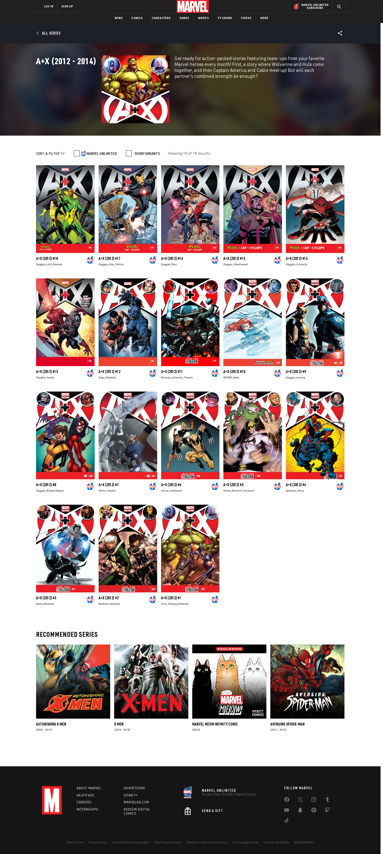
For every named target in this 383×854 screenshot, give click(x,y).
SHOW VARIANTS (147, 171)
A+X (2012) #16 (172, 276)
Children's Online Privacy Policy (207, 842)
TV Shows (225, 18)
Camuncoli (176, 509)
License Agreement (246, 842)
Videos (246, 18)
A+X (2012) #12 (109, 390)
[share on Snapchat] (300, 811)
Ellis (164, 622)
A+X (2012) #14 (297, 276)
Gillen (227, 509)
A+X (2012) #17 (109, 276)
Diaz (111, 283)
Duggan (40, 283)
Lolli (49, 283)
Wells (102, 509)
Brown (50, 509)
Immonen (183, 622)
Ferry (301, 509)
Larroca (300, 396)
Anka (236, 396)
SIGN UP (67, 6)
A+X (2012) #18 (47, 276)
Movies (203, 18)
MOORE (227, 396)
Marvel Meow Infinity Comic (215, 742)
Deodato (111, 396)
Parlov (120, 283)
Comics (137, 18)
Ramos (59, 509)
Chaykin (40, 396)
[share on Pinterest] (313, 811)
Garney (172, 622)
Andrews (291, 509)
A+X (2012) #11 (172, 390)
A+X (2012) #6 (171, 503)
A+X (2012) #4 (296, 503)
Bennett (237, 509)
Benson (165, 396)
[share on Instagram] (313, 800)
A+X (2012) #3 (46, 616)
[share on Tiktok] (286, 821)
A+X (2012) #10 (234, 390)
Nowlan (57, 283)
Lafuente (301, 283)
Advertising (134, 788)
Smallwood (241, 283)
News (119, 18)
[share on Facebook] (286, 800)
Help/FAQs (86, 795)
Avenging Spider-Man (287, 742)
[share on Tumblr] (327, 800)
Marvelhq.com (136, 802)
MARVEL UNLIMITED (101, 171)
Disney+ (131, 795)
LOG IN (48, 6)
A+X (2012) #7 (109, 503)
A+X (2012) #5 (233, 503)
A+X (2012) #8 (46, 503)
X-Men (119, 742)
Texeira (188, 396)
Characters (161, 18)
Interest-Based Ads (277, 842)
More (264, 18)
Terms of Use (75, 842)
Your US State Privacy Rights (130, 842)
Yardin (50, 396)
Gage (102, 396)
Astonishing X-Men (51, 742)
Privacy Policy (98, 842)
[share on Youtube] (286, 811)
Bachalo (49, 622)
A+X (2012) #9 (296, 390)
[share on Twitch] (327, 811)
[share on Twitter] (300, 800)
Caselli (111, 509)
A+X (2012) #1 (171, 616)
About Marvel (89, 788)
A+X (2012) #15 (234, 276)
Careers (84, 802)
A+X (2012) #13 (47, 390)
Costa (164, 509)
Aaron (39, 622)
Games (184, 18)
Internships (87, 809)
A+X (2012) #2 (109, 616)
